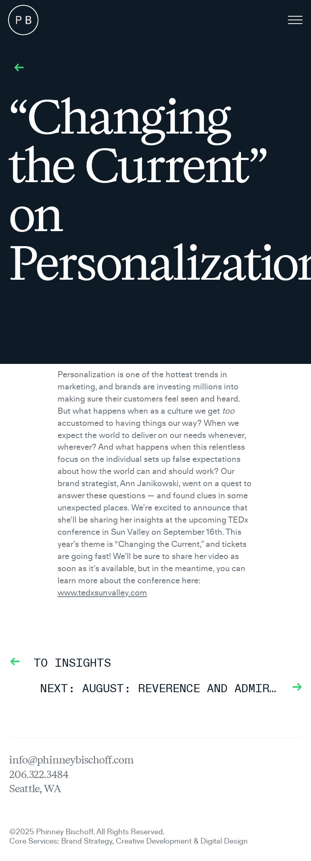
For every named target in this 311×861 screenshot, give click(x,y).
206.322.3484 (38, 774)
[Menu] (295, 21)
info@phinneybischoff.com (71, 760)
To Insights (53, 69)
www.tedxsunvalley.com (102, 592)
